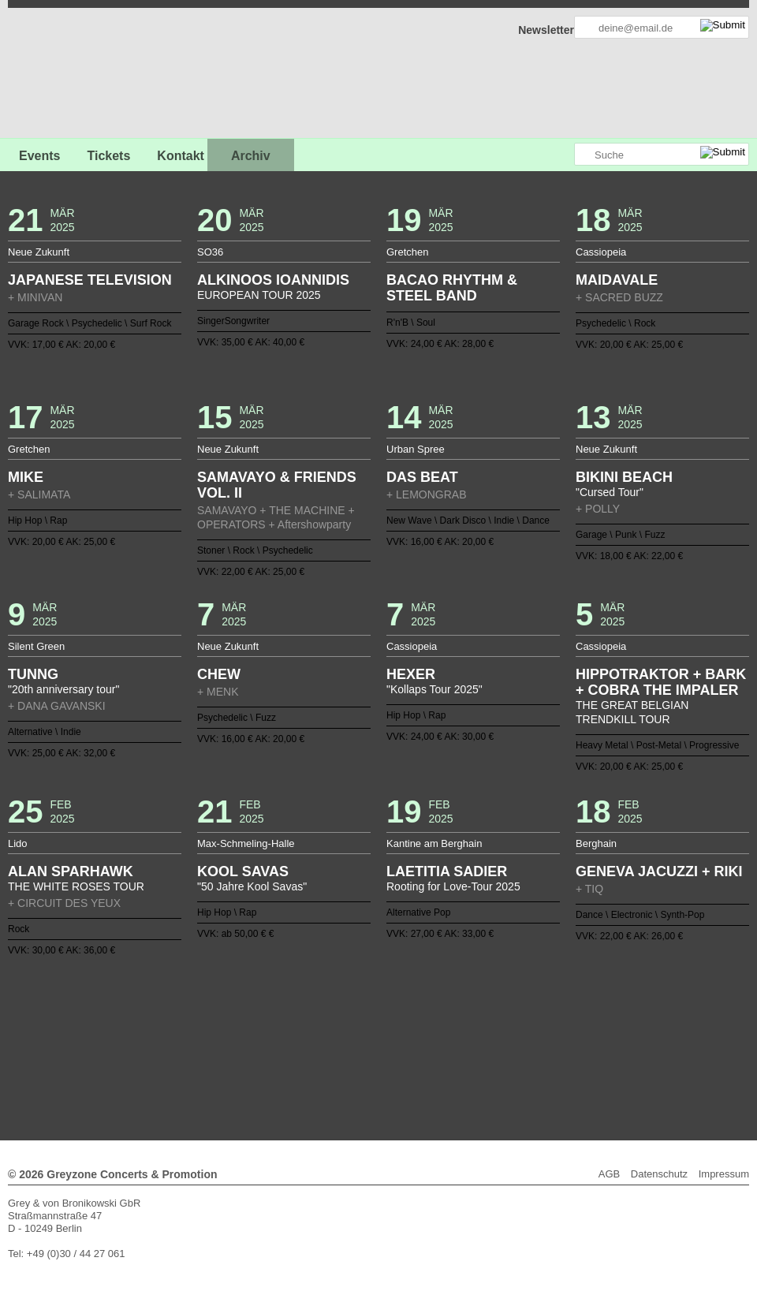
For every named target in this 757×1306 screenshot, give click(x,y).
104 (485, 1048)
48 (259, 1035)
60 (410, 1035)
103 (472, 1048)
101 (447, 1048)
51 (297, 1035)
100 (435, 1048)
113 (597, 1048)
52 (310, 1035)
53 (321, 1035)
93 (347, 1048)
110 (560, 1048)
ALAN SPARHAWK (70, 871)
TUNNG (33, 674)
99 (422, 1048)
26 (459, 1023)
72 (560, 1035)
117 (297, 1060)
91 (321, 1048)
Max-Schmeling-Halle (246, 843)
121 (347, 1060)
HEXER (410, 674)
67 (497, 1035)
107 (523, 1048)
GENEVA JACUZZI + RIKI (659, 871)
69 (523, 1035)
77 (146, 1048)
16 (334, 1023)
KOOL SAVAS (243, 871)
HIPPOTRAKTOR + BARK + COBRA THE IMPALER (661, 682)
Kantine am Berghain (434, 843)
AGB (609, 1174)
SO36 (210, 252)
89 (297, 1048)
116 (284, 1060)
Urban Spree (415, 449)
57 (372, 1035)
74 (585, 1035)
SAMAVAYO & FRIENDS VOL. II (276, 485)
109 (548, 1048)
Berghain (596, 843)
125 (397, 1060)
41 (172, 1035)
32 (535, 1023)
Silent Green (36, 646)
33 (548, 1023)
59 (397, 1035)
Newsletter (546, 30)
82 (209, 1048)
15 (321, 1023)
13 (297, 1023)
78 (159, 1048)
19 (372, 1023)
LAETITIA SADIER (446, 871)
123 (372, 1060)
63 (447, 1035)
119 (321, 1060)
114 (610, 1048)
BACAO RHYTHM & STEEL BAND (451, 288)
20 (385, 1023)
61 (422, 1035)
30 (510, 1023)
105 (497, 1048)
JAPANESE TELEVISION (90, 280)
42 (184, 1035)
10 (259, 1023)
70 (535, 1035)
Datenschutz (659, 1174)
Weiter (379, 1071)
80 (184, 1048)
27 (472, 1023)
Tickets (108, 155)
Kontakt (180, 155)
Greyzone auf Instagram (561, 155)
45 (221, 1035)
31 (523, 1023)
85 (247, 1048)
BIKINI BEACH (624, 477)
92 (334, 1048)
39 (146, 1035)
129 (447, 1060)
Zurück (379, 1001)
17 (347, 1023)
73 (572, 1035)
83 (221, 1048)
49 (272, 1035)
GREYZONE (88, 75)
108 (535, 1048)
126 (410, 1060)
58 (385, 1035)
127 (422, 1060)
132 (485, 1060)
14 (310, 1023)
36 (585, 1023)
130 (459, 1060)
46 (234, 1035)
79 (172, 1048)
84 (234, 1048)
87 (272, 1048)
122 (359, 1060)
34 (560, 1023)
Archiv (250, 155)
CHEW (219, 674)
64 (459, 1035)
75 (597, 1035)
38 (610, 1023)
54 (334, 1035)
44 (209, 1035)
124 (385, 1060)
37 (597, 1023)
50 (284, 1035)
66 (485, 1035)
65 (472, 1035)
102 (459, 1048)
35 (572, 1023)
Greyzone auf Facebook (518, 155)
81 (197, 1048)
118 (310, 1060)
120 (334, 1060)
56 (359, 1035)
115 (272, 1060)
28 (485, 1023)
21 (397, 1023)
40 (159, 1035)
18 (359, 1023)
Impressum (724, 1174)
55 (347, 1035)
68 (510, 1035)
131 (472, 1060)
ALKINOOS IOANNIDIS (273, 280)
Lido (18, 843)
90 (310, 1048)
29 (497, 1023)
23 (422, 1023)
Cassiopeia (601, 252)
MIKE (25, 477)
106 (510, 1048)
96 (385, 1048)
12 (284, 1023)
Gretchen (407, 252)
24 (435, 1023)
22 (410, 1023)
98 (410, 1048)
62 (435, 1035)
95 (372, 1048)
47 (247, 1035)
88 (284, 1048)
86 (259, 1048)
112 (585, 1048)
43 (197, 1035)
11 (272, 1023)
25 (447, 1023)
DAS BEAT (422, 477)
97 (397, 1048)
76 (610, 1035)
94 (359, 1048)
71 (548, 1035)
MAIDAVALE (617, 280)
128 (435, 1060)
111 (572, 1048)
